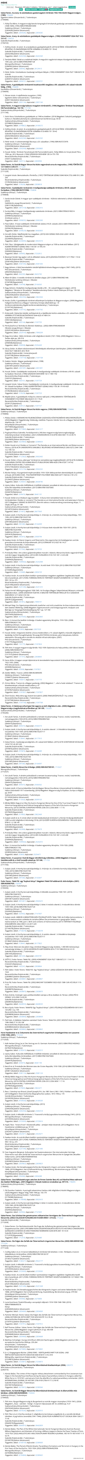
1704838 (33, 190)
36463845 (39, 617)
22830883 (39, 148)
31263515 (39, 1050)
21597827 (22, 692)
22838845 (38, 657)
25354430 (38, 345)
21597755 (38, 322)
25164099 (38, 524)
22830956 (38, 161)
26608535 (22, 1004)
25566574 (38, 726)
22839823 (22, 1163)
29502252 (39, 469)
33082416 (39, 208)
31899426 (22, 562)
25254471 (37, 854)
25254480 (38, 1238)
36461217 (39, 429)
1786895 (72, 1182)
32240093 (22, 241)
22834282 (22, 33)
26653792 (38, 274)
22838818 (38, 184)
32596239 (22, 230)
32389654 (39, 442)
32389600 (39, 1442)
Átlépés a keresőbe (31, 9)
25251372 (39, 587)
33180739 (22, 1442)
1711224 (4, 1243)
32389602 (39, 1455)
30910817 (22, 901)
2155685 (21, 572)
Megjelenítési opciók (56, 9)
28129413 (38, 68)
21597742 (22, 310)
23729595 (22, 1121)
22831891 (22, 368)
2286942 (21, 68)
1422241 (21, 966)
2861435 (21, 956)
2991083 (21, 524)
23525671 (22, 1134)
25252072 (39, 842)
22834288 (38, 1176)
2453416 (21, 537)
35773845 (22, 429)
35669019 (22, 1425)
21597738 (22, 358)
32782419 (22, 1050)
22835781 (38, 956)
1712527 (58, 767)
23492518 (39, 1111)
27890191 (38, 602)
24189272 (39, 125)
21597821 (37, 669)
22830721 (22, 81)
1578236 (21, 184)
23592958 (22, 148)
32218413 (22, 1387)
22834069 (22, 1311)
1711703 (46, 860)
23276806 (38, 1299)
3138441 (21, 738)
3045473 (21, 726)
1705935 (18, 883)
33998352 (22, 220)
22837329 (37, 629)
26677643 (38, 511)
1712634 (60, 1218)
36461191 (38, 494)
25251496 (22, 587)
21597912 (22, 1324)
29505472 (39, 901)
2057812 (21, 602)
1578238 (21, 393)
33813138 (22, 208)
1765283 (48, 708)
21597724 (38, 380)
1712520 (19, 1035)
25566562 (38, 785)
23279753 (38, 549)
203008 (21, 669)
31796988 (22, 1199)
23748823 (22, 125)
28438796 (39, 482)
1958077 (21, 680)
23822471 (38, 1088)
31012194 (22, 469)
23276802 (22, 1349)
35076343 (22, 1410)
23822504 (22, 297)
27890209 (39, 332)
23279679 (38, 829)
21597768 (22, 702)
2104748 (21, 284)
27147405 (38, 1212)
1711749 (27, 108)
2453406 (21, 829)
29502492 (39, 456)
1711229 (22, 167)
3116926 (21, 799)
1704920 (31, 1393)
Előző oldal (10, 7)
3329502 (21, 914)
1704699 (15, 87)
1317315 (21, 657)
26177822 (38, 943)
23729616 (39, 1121)
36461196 (38, 1063)
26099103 (38, 799)
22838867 (22, 979)
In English (43, 9)
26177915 (38, 738)
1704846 (70, 409)
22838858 (22, 1016)
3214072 (21, 511)
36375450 (22, 617)
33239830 (22, 442)
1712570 (21, 1238)
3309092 (21, 253)
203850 (21, 629)
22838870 (22, 991)
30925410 (39, 1199)
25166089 (38, 751)
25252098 (39, 562)
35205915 (39, 1410)
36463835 (39, 230)
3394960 (21, 1176)
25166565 (38, 284)
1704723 (10, 38)
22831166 (22, 102)
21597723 (38, 393)
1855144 (21, 322)
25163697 (38, 878)
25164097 (38, 764)
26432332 (39, 138)
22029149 (22, 332)
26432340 (22, 56)
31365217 (22, 1261)
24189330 (22, 1100)
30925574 (39, 241)
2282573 (69, 1365)
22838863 (22, 1029)
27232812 (38, 253)
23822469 (38, 814)
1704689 (9, 15)
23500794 (38, 537)
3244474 (21, 494)
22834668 (22, 1336)
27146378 (22, 931)
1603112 (21, 161)
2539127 (21, 406)
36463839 (39, 1425)
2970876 (21, 751)
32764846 (22, 1455)
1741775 (21, 644)
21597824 (38, 644)
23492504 (22, 1111)
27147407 (38, 914)
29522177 (39, 1261)
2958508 (21, 345)
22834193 (38, 572)
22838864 (38, 966)
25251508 (39, 1286)
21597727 (38, 406)
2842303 (21, 274)
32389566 (39, 1387)
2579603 (21, 814)
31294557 (22, 482)
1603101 (21, 380)
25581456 (22, 264)
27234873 (22, 1362)
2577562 (21, 549)
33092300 (39, 220)
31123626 (22, 456)
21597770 (38, 680)
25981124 (22, 1073)
